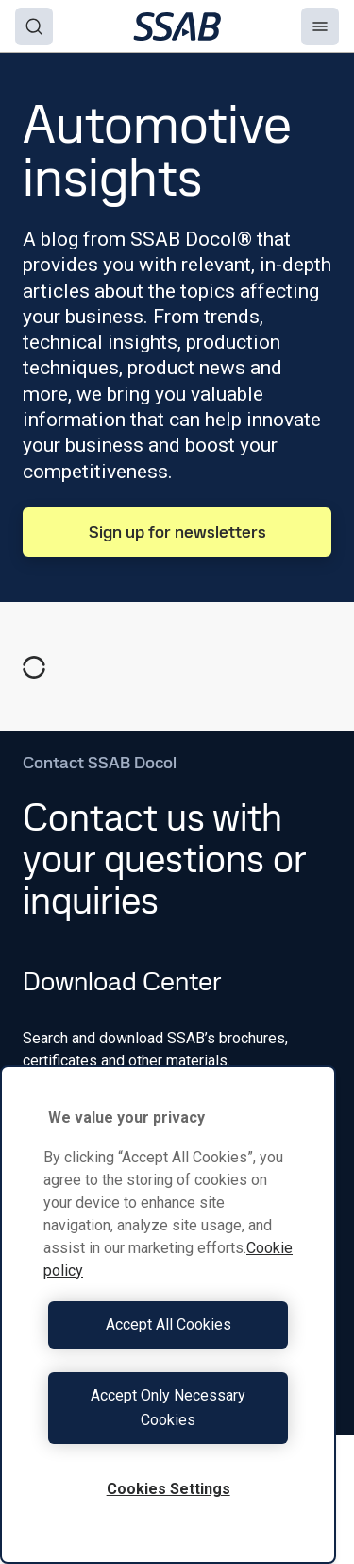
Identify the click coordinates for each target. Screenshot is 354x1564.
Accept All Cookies (168, 1324)
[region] (168, 1314)
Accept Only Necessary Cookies (168, 1407)
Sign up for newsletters (177, 531)
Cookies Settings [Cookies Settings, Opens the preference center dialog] (168, 1489)
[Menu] (320, 26)
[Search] (34, 26)
